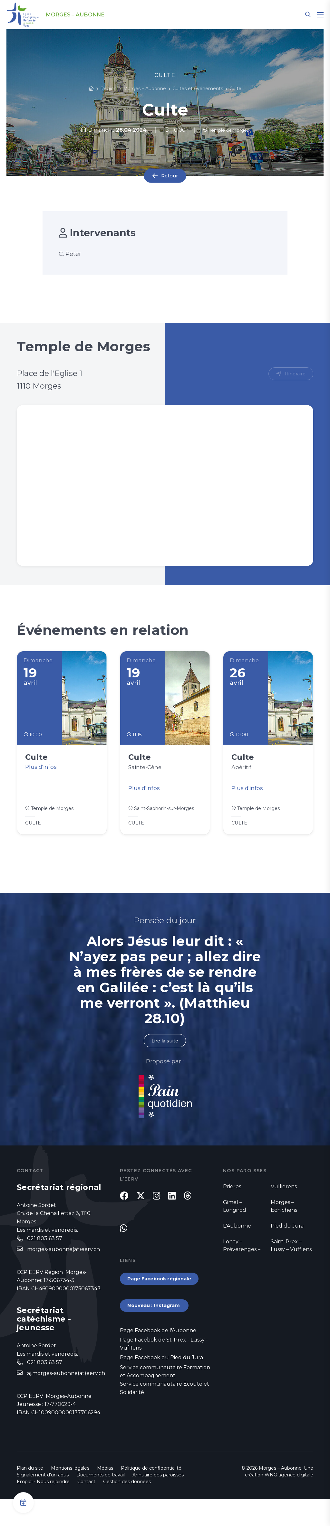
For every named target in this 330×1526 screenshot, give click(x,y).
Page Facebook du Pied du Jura (161, 1384)
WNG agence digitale (289, 1502)
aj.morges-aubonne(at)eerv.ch (66, 1383)
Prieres (232, 1194)
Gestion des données (127, 1509)
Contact (86, 1509)
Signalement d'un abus (43, 1502)
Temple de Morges (226, 130)
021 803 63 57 (44, 1246)
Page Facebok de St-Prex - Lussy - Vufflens (164, 1370)
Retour (169, 176)
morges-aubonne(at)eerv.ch (63, 1258)
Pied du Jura (287, 1233)
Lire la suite (165, 1048)
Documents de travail (100, 1502)
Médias (105, 1495)
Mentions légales (70, 1495)
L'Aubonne (237, 1233)
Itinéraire (294, 374)
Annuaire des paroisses (158, 1502)
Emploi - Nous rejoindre (43, 1509)
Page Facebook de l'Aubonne (158, 1356)
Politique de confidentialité (151, 1495)
